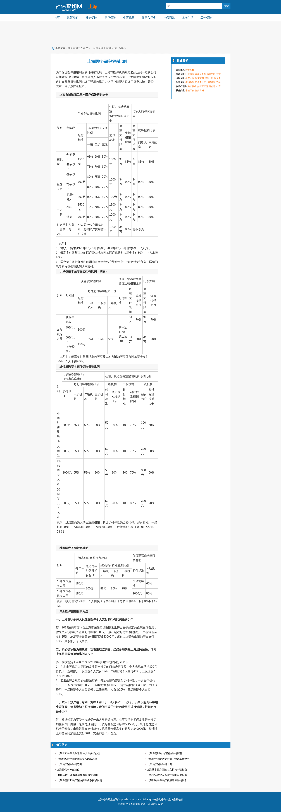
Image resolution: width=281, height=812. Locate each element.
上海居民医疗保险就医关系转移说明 (77, 758)
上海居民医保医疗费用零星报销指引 (167, 780)
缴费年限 (211, 74)
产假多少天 (200, 82)
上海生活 (187, 17)
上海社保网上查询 (101, 48)
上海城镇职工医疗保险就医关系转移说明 (79, 780)
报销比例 (209, 78)
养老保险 (91, 17)
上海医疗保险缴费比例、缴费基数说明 (168, 758)
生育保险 (129, 17)
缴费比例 (189, 78)
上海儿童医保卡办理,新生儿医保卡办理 (78, 753)
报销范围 (199, 78)
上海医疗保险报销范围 (69, 764)
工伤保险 (206, 17)
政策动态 (72, 17)
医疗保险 (110, 17)
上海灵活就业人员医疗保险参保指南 (167, 775)
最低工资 (189, 90)
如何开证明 (202, 86)
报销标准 (211, 82)
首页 (57, 17)
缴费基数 (189, 70)
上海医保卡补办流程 (68, 769)
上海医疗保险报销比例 (159, 764)
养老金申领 (200, 74)
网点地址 (213, 86)
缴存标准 (192, 86)
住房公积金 (149, 17)
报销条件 (189, 82)
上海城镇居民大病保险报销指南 (164, 753)
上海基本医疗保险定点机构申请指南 (167, 769)
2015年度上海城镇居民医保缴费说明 (77, 775)
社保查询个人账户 (78, 48)
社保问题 (169, 17)
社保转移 (189, 74)
